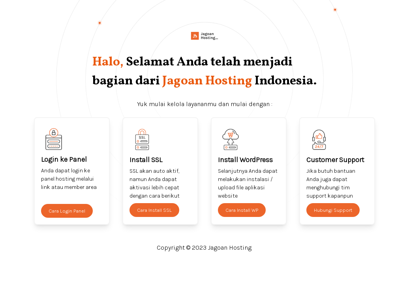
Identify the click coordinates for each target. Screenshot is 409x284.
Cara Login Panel (67, 211)
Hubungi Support (333, 210)
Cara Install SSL (154, 210)
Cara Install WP (241, 210)
